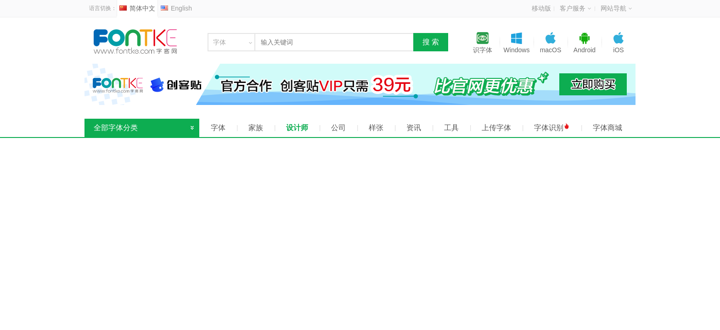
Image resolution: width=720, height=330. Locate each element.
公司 (338, 128)
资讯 (413, 128)
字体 (218, 128)
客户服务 (575, 8)
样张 (376, 128)
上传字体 (496, 128)
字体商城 (607, 128)
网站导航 (616, 8)
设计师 (297, 128)
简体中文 (137, 8)
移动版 (541, 8)
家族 (255, 128)
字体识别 (552, 127)
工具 (451, 128)
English (176, 8)
